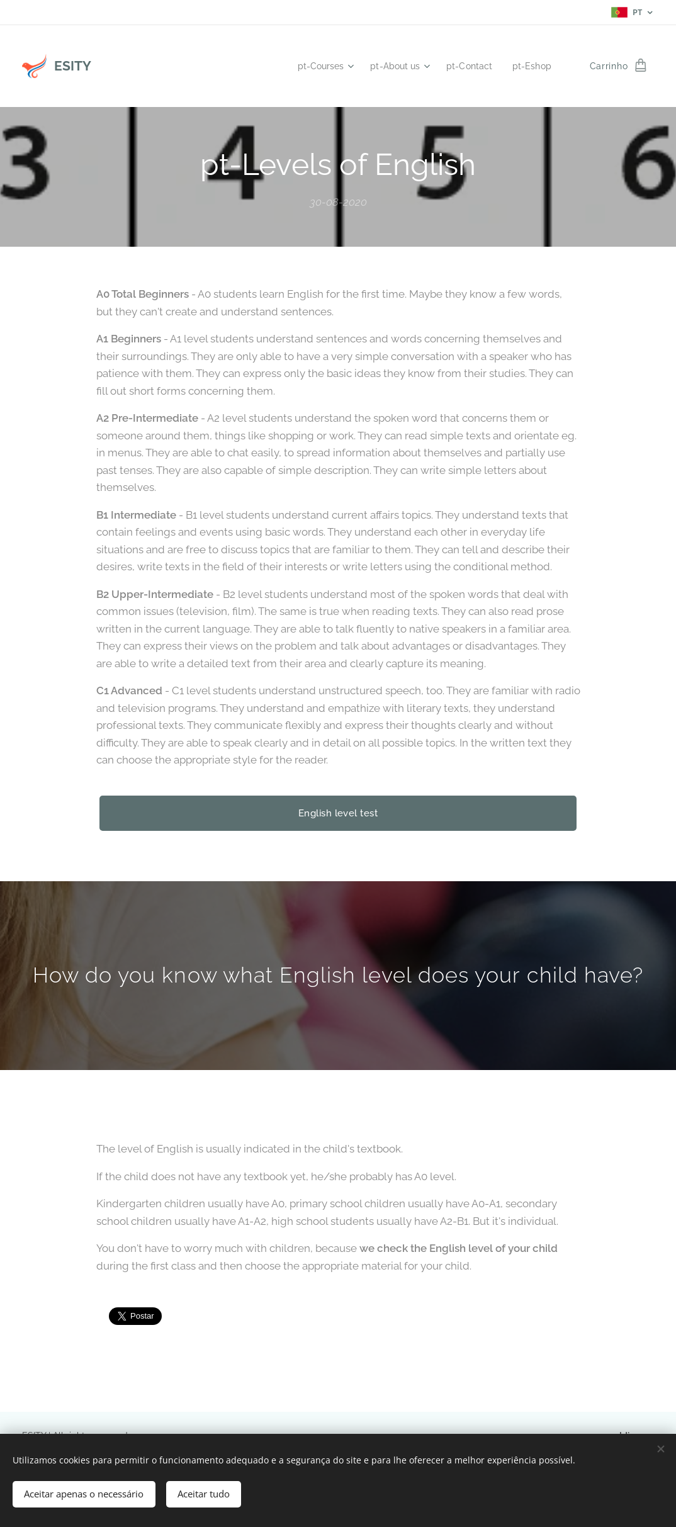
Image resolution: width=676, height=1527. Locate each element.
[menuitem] (314, 66)
